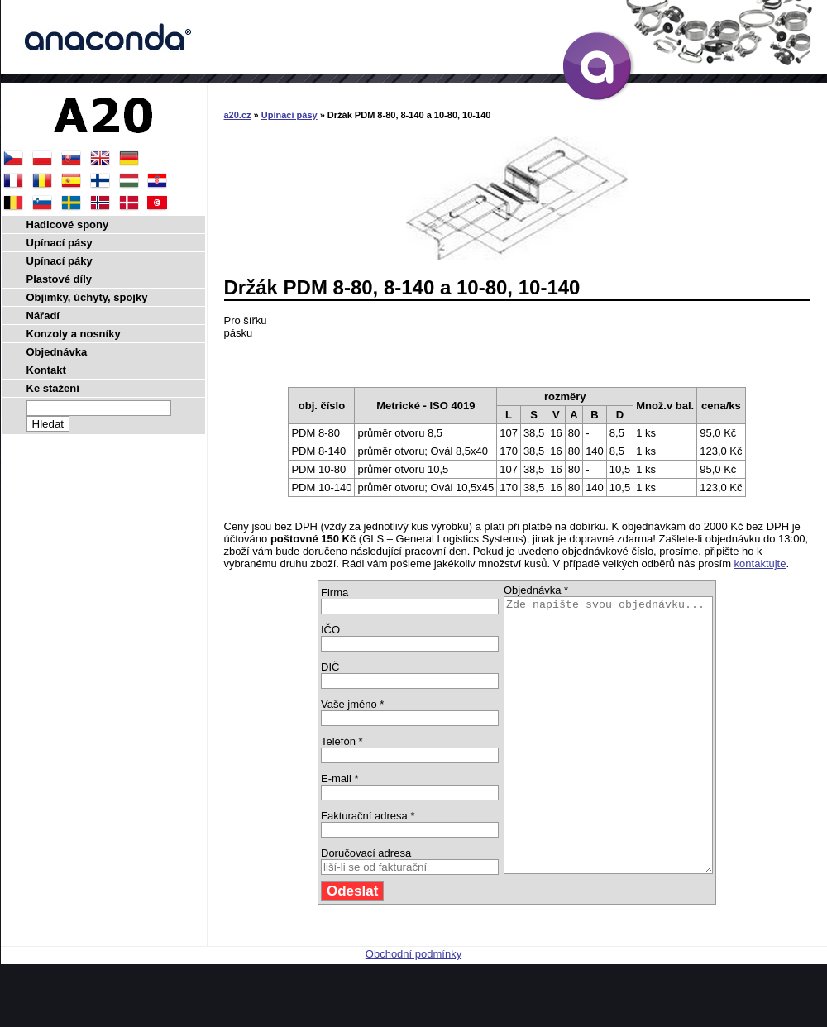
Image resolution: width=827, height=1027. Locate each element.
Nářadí (43, 315)
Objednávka (57, 352)
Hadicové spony (67, 224)
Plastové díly (59, 279)
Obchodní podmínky (413, 1008)
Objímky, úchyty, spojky (87, 297)
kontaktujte (760, 563)
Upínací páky (59, 261)
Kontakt (46, 370)
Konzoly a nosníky (73, 333)
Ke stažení (52, 388)
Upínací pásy (289, 115)
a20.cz (237, 115)
